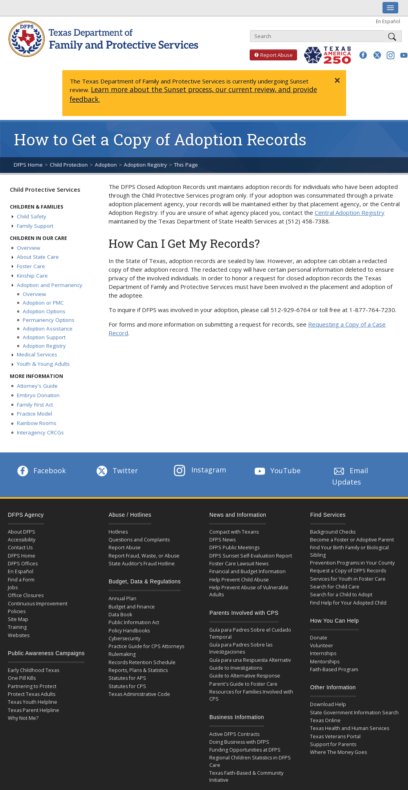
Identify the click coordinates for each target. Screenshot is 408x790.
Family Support (35, 225)
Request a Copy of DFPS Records (348, 570)
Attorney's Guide (37, 385)
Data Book (120, 614)
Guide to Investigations (235, 668)
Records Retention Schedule (142, 662)
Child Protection (69, 164)
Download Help (328, 704)
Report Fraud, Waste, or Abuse (144, 555)
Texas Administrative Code (139, 694)
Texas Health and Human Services (349, 728)
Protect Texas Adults (31, 694)
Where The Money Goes (338, 752)
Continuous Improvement (37, 603)
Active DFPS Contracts (234, 734)
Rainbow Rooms (36, 423)
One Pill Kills (22, 678)
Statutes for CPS (127, 686)
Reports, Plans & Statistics (138, 670)
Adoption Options (44, 311)
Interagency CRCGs (40, 432)
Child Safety (31, 216)
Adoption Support (44, 337)
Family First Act (35, 404)
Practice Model (34, 413)
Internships (323, 653)
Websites (18, 635)
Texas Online (325, 720)
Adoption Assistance (48, 328)
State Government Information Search (354, 712)
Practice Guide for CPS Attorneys (146, 646)
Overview (28, 247)
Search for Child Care (334, 586)
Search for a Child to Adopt (341, 594)
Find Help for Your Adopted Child (348, 602)
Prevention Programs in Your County (352, 562)
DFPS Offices (23, 563)
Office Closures (26, 595)
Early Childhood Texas (33, 670)
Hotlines (118, 531)
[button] (363, 55)
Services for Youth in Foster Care (348, 579)
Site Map (18, 619)
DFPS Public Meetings (234, 547)
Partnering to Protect (32, 686)
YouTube (277, 470)
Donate (318, 637)
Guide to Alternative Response (244, 675)
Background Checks (332, 531)
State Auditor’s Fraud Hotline (142, 563)
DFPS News (222, 539)
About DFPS (21, 531)
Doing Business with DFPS (239, 742)
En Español (388, 21)
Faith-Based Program (334, 669)
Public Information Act (134, 622)
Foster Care (31, 266)
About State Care (38, 256)
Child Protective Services (45, 189)
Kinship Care (32, 275)
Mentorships (324, 661)
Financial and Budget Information (247, 571)
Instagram (200, 469)
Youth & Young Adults (43, 363)
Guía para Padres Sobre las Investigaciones (240, 648)
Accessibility (21, 539)
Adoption (106, 164)
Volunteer (321, 645)
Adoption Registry (145, 164)
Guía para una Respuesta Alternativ (250, 660)
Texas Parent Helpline (33, 710)
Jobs (13, 587)
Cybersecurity (124, 638)
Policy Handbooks (129, 630)
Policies (16, 611)
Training (17, 627)
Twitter (116, 470)
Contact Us (20, 547)
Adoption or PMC (43, 302)
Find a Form (21, 579)
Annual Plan (122, 598)
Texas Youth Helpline (32, 702)
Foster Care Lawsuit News (238, 563)
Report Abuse (271, 54)
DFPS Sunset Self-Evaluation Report (250, 555)
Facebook (41, 470)
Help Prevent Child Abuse (239, 579)
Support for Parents (333, 744)
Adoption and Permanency (49, 285)
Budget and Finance (132, 606)
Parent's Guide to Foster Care (243, 684)
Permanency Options (48, 319)
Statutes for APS (127, 678)
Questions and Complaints (139, 539)
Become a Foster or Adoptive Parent (352, 539)
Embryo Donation (38, 395)
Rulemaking (122, 654)
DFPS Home (28, 164)
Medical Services (37, 354)
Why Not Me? (23, 718)
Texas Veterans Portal (335, 736)
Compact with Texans (234, 531)
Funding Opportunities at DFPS (245, 749)
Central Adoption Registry (349, 212)
